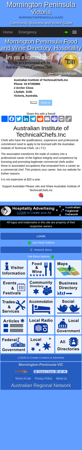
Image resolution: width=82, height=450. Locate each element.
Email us (45, 102)
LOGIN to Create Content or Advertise (41, 357)
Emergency (28, 32)
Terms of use (23, 378)
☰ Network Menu (41, 249)
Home (8, 32)
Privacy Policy (43, 378)
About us (61, 378)
